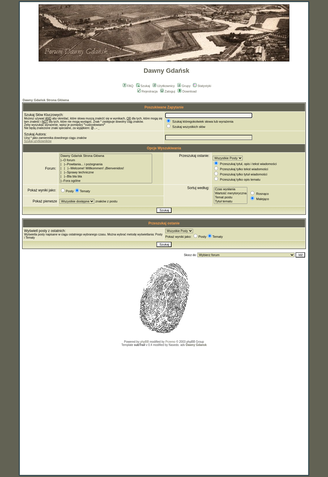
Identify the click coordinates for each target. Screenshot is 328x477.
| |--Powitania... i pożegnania (106, 164)
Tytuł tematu (230, 201)
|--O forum (106, 160)
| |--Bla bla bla (106, 177)
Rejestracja (147, 91)
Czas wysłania (230, 189)
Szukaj (143, 86)
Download (187, 91)
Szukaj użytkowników (37, 141)
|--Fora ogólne (106, 181)
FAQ (128, 86)
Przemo (170, 341)
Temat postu (230, 197)
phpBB (144, 341)
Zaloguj (167, 91)
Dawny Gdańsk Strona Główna (46, 100)
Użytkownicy (164, 86)
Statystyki (202, 86)
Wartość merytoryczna (230, 193)
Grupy (183, 86)
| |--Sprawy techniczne (106, 173)
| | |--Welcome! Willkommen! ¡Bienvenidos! (106, 168)
